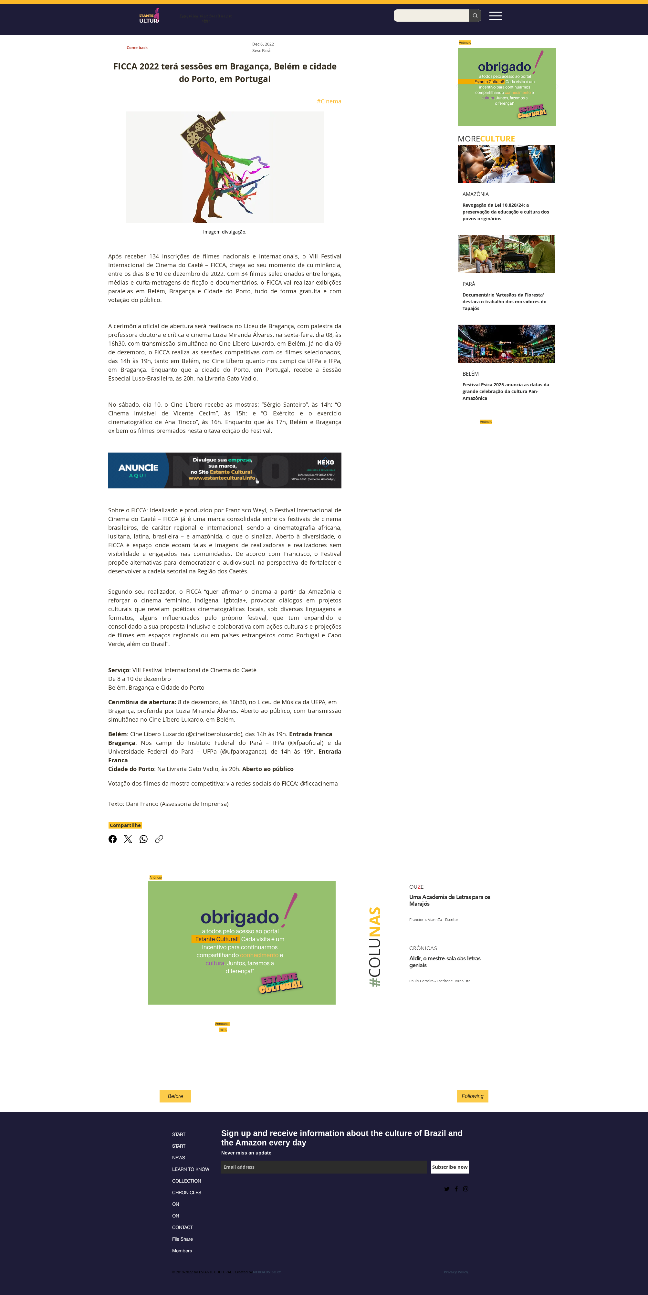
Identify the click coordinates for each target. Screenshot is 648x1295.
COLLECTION (186, 1181)
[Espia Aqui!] (496, 16)
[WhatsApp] (144, 839)
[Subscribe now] (450, 1167)
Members (182, 1251)
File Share (182, 1239)
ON (175, 1204)
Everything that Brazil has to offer (206, 19)
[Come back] (140, 48)
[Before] (175, 1096)
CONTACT (182, 1227)
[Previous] (457, 87)
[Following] (472, 1096)
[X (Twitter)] (128, 839)
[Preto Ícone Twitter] (447, 1188)
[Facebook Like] (236, 1188)
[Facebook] (113, 839)
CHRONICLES (186, 1193)
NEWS (178, 1158)
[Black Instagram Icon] (465, 1188)
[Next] (557, 87)
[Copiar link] (159, 839)
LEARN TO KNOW (190, 1169)
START (178, 1134)
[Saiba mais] (505, 86)
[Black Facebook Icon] (456, 1188)
